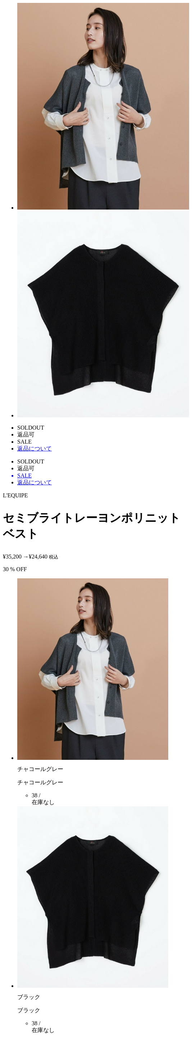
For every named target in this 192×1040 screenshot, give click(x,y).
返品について (34, 448)
